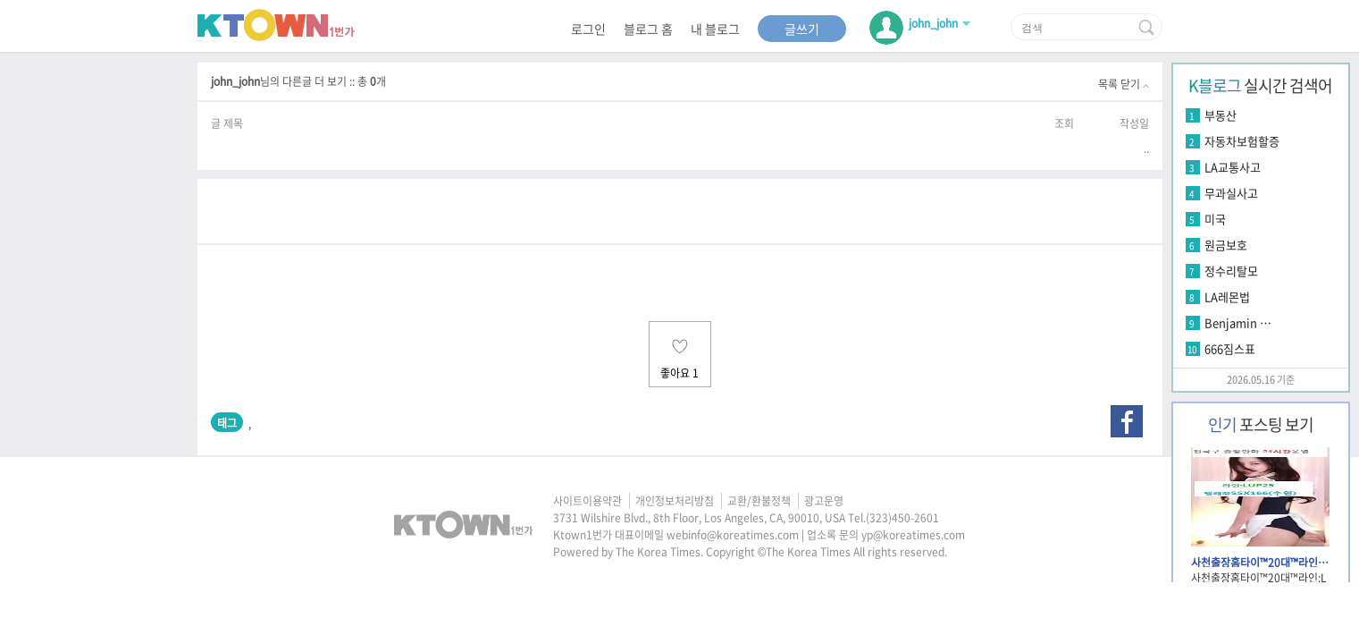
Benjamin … (1237, 322)
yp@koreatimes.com (913, 535)
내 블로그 (715, 29)
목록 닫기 (1123, 84)
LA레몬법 (1227, 296)
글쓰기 (801, 29)
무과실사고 (1231, 192)
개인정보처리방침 (674, 501)
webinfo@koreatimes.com (733, 535)
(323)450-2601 (902, 518)
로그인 (588, 29)
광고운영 (823, 501)
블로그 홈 (648, 29)
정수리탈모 (1231, 270)
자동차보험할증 (1241, 140)
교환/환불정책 (759, 501)
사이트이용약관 (587, 501)
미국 (1215, 218)
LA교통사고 (1232, 166)
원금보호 (1225, 244)
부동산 (1220, 114)
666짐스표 (1229, 348)
